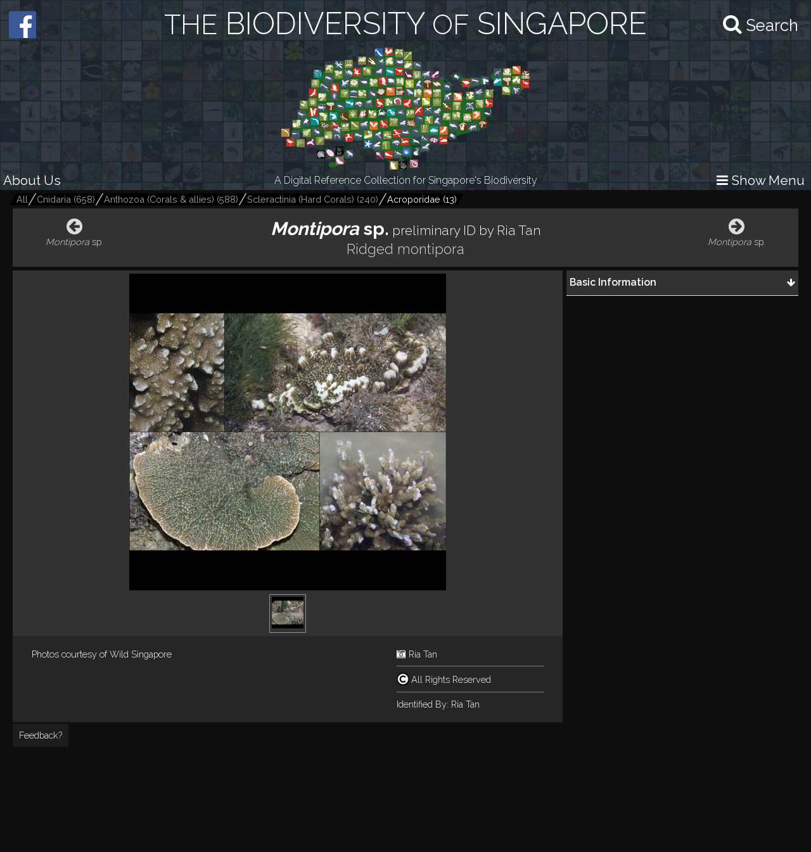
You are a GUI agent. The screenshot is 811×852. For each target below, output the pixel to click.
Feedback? (40, 735)
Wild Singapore (141, 654)
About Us (32, 180)
